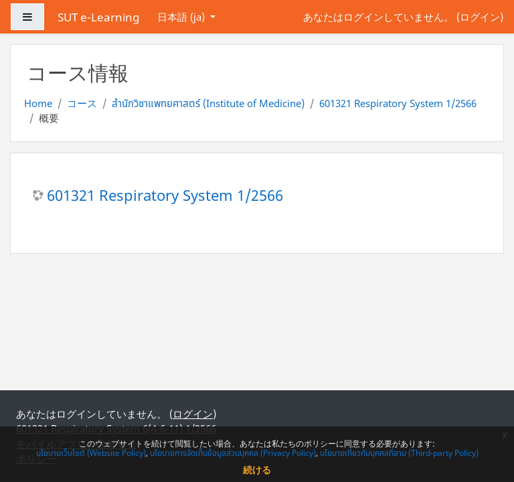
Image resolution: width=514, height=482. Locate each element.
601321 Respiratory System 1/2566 (398, 103)
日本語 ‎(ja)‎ (182, 16)
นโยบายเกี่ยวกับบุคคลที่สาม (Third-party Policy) (399, 453)
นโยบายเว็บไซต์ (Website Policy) (91, 453)
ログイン (480, 16)
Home (38, 103)
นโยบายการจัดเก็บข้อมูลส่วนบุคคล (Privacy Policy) (233, 453)
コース (82, 103)
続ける (257, 469)
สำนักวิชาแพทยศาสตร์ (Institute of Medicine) (208, 103)
